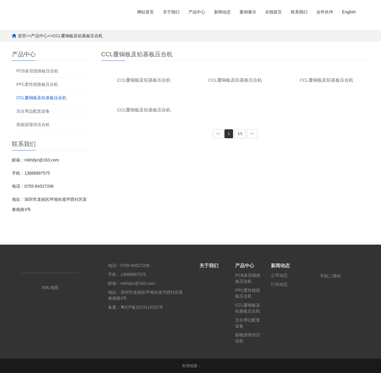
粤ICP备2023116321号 (142, 307)
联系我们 (299, 12)
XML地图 (50, 287)
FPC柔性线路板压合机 (37, 84)
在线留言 (273, 12)
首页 (22, 35)
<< (218, 134)
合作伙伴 (324, 12)
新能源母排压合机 (33, 124)
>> (252, 134)
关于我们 (171, 12)
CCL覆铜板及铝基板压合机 (78, 35)
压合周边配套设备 (33, 111)
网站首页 (145, 12)
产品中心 (196, 12)
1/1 (240, 134)
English (349, 12)
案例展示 (248, 12)
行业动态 (279, 284)
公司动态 (279, 275)
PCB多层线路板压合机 (37, 71)
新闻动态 (222, 12)
